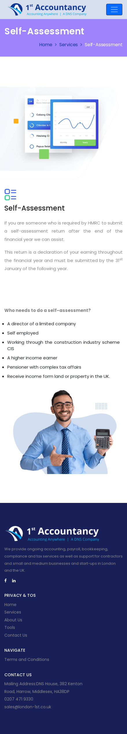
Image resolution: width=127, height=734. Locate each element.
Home (48, 44)
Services (71, 44)
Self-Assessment (104, 44)
